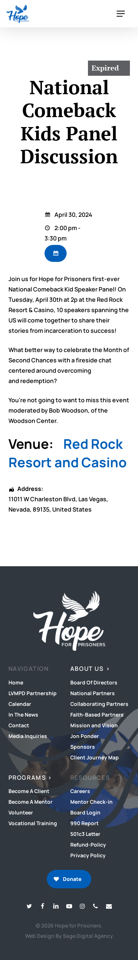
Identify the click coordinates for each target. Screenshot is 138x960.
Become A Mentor (30, 801)
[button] (121, 14)
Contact (18, 725)
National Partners (92, 693)
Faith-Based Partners (97, 714)
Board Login (85, 812)
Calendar (19, 703)
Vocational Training (32, 823)
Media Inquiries (27, 735)
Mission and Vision (94, 725)
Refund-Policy (88, 844)
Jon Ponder (84, 735)
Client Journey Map (94, 757)
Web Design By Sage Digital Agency (69, 935)
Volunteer (20, 812)
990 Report (84, 823)
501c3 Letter (85, 833)
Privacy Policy (88, 855)
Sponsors (82, 746)
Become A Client (28, 791)
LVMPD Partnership (32, 693)
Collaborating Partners (99, 703)
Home (15, 682)
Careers (80, 791)
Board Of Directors (93, 682)
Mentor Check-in (91, 801)
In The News (23, 714)
